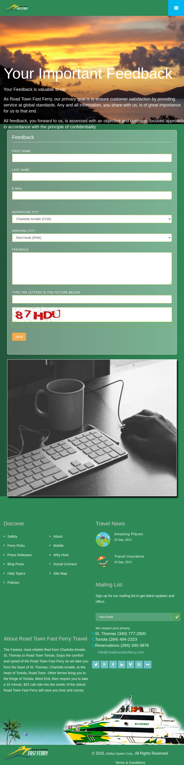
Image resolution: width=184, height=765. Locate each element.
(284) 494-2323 (123, 639)
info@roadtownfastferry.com (121, 652)
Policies (13, 583)
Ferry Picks (16, 545)
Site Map (60, 573)
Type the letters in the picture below (46, 292)
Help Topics (16, 573)
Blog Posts (15, 564)
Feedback (20, 249)
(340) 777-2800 (131, 633)
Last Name (20, 170)
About (58, 536)
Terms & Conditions (130, 763)
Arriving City (23, 231)
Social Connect (65, 564)
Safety (12, 536)
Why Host (61, 555)
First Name (21, 151)
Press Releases (19, 555)
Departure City (25, 212)
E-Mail (17, 188)
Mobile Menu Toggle (176, 8)
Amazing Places (128, 534)
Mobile (58, 545)
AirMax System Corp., (120, 753)
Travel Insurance (129, 556)
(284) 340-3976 (135, 645)
